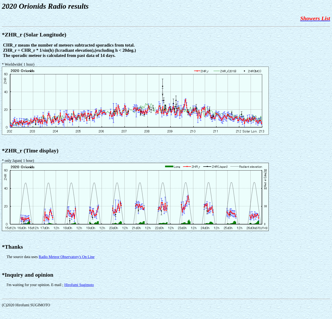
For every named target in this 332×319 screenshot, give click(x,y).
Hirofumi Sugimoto (79, 285)
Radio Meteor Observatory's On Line (67, 257)
